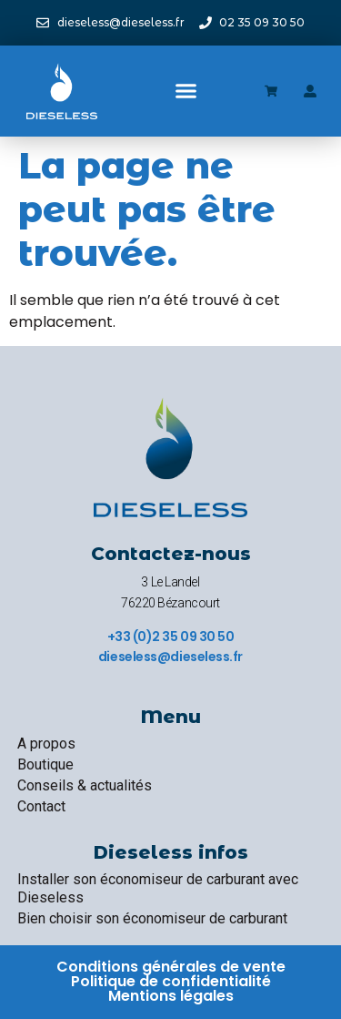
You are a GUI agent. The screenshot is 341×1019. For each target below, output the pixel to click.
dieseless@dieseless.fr (170, 656)
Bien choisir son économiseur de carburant (152, 918)
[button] (185, 91)
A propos (46, 743)
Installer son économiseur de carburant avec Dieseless (157, 888)
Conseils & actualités (84, 785)
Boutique (45, 764)
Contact (41, 806)
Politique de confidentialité (171, 981)
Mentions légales (171, 995)
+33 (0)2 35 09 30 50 (171, 636)
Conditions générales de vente (171, 966)
